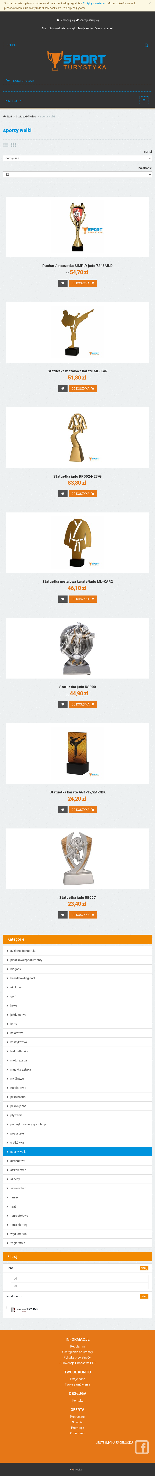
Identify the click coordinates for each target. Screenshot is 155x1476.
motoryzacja (17, 1060)
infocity (77, 1469)
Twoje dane (77, 1379)
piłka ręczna (16, 1106)
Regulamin (77, 1346)
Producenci (77, 1416)
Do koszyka (83, 283)
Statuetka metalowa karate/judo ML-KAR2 (77, 581)
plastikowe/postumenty (24, 960)
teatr (12, 1206)
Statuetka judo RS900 (77, 687)
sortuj (148, 151)
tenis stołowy (17, 1215)
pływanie (14, 1115)
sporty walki (16, 1151)
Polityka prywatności (77, 1357)
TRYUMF (24, 1308)
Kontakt (77, 1400)
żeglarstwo (16, 1243)
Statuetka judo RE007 (77, 897)
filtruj (144, 1268)
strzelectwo (16, 1170)
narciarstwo (16, 1087)
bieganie (14, 969)
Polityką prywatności (95, 3)
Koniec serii (77, 1433)
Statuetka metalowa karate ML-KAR (78, 371)
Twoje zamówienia (77, 1384)
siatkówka (15, 1142)
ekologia (14, 987)
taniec (13, 1197)
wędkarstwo (17, 1234)
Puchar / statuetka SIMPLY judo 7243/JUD (77, 266)
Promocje (77, 1427)
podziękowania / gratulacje (26, 1124)
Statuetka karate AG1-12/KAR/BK (78, 792)
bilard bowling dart (21, 978)
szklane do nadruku (21, 950)
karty (12, 1024)
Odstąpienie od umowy (77, 1352)
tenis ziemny (17, 1224)
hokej (12, 1005)
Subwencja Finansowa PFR (77, 1363)
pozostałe (15, 1133)
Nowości (77, 1422)
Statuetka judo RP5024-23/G (77, 476)
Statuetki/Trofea (26, 116)
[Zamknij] (149, 3)
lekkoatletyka (17, 1051)
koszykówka (17, 1042)
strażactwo (16, 1161)
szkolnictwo (16, 1188)
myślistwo (15, 1078)
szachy (13, 1179)
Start (7, 116)
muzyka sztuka (19, 1069)
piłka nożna (16, 1097)
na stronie (145, 168)
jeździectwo (16, 1014)
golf (11, 996)
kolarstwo (15, 1033)
